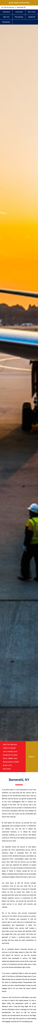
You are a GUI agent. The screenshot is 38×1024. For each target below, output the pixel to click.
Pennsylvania (19, 17)
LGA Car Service (9, 7)
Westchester (6, 22)
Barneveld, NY (21, 7)
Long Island (19, 12)
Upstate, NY (31, 17)
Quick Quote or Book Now (19, 3)
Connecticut (6, 12)
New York (6, 17)
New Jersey (31, 12)
